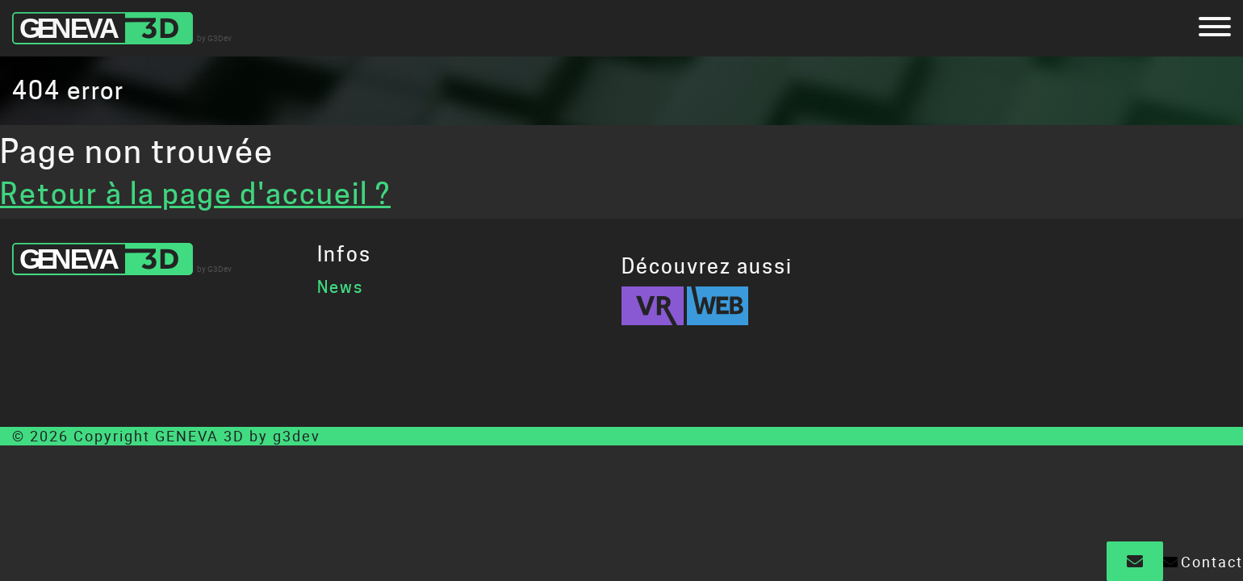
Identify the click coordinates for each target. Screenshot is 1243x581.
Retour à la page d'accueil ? (195, 193)
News (340, 287)
